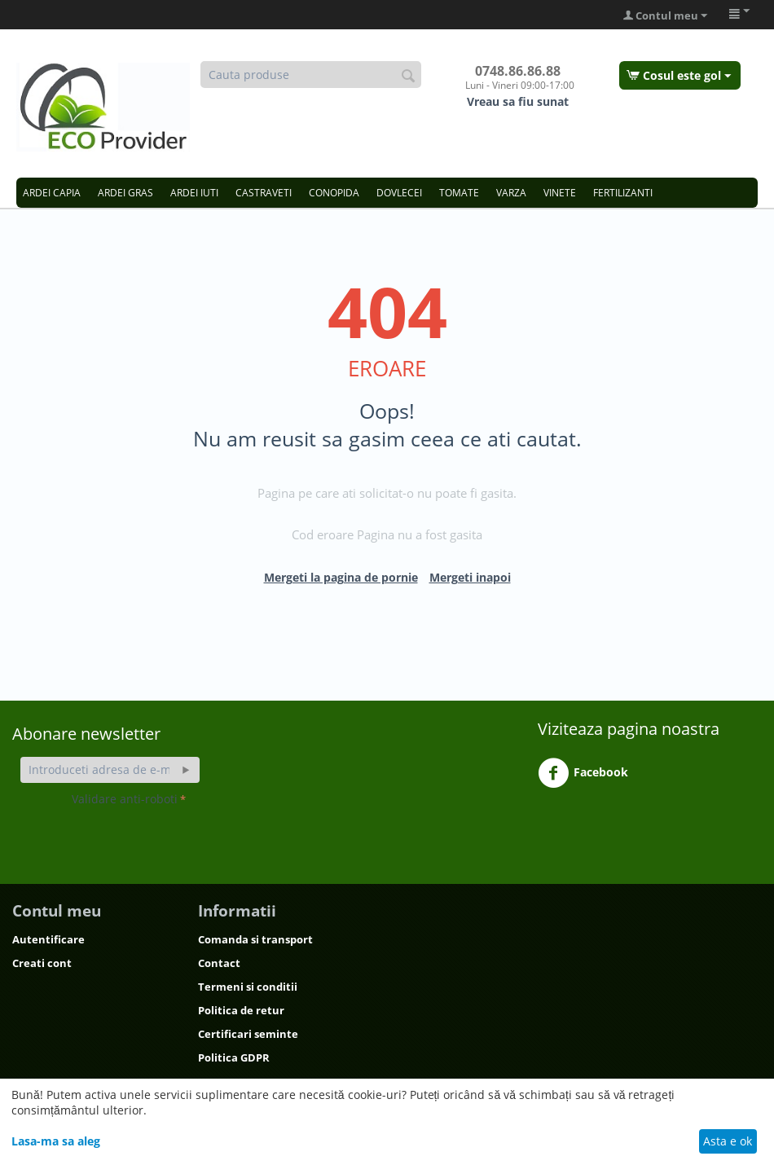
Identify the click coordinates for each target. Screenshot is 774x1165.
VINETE (559, 193)
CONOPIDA (334, 193)
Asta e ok (727, 1141)
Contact (219, 963)
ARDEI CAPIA (52, 193)
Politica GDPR (234, 1057)
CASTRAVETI (263, 193)
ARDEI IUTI (194, 193)
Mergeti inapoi (470, 577)
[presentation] (195, 842)
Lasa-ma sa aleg (55, 1141)
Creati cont (42, 963)
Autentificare (48, 939)
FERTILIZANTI (623, 193)
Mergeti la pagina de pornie (341, 577)
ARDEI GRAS (125, 193)
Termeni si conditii (247, 986)
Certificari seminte (248, 1034)
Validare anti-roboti (125, 799)
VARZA (511, 193)
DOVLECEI (399, 193)
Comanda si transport (255, 939)
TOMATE (459, 193)
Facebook (583, 773)
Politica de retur (241, 1010)
